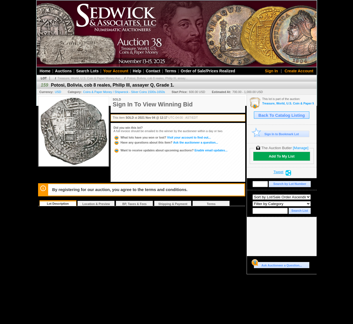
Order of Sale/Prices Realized (208, 71)
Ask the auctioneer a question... (166, 142)
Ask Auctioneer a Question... (278, 264)
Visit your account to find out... (162, 137)
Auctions (63, 71)
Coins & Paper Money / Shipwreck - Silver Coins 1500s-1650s (124, 92)
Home (45, 71)
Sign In (271, 71)
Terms (170, 71)
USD (58, 92)
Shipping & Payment (173, 204)
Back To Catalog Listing (281, 115)
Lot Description (58, 203)
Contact (153, 71)
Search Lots (87, 71)
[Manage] (300, 148)
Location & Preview (96, 204)
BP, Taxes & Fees (134, 204)
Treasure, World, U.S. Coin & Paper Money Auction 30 (288, 103)
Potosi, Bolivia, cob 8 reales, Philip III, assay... (157, 78)
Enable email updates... (171, 150)
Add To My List (281, 156)
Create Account (299, 71)
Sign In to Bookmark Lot (276, 134)
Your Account (115, 71)
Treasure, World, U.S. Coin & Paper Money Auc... (90, 78)
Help (137, 71)
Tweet (278, 172)
